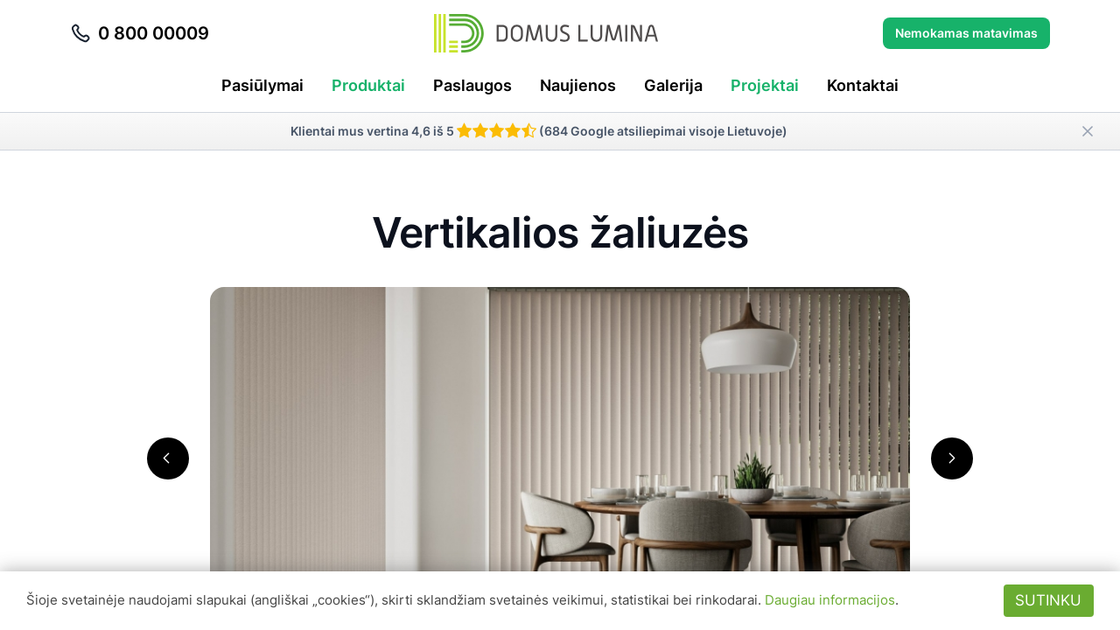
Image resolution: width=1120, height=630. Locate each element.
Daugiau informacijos (830, 600)
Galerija (673, 85)
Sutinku (1048, 600)
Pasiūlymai (262, 85)
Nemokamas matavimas (966, 32)
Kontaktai (863, 85)
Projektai (765, 85)
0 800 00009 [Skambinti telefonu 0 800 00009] (139, 33)
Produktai (368, 85)
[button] (168, 459)
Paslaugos (472, 85)
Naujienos (578, 85)
